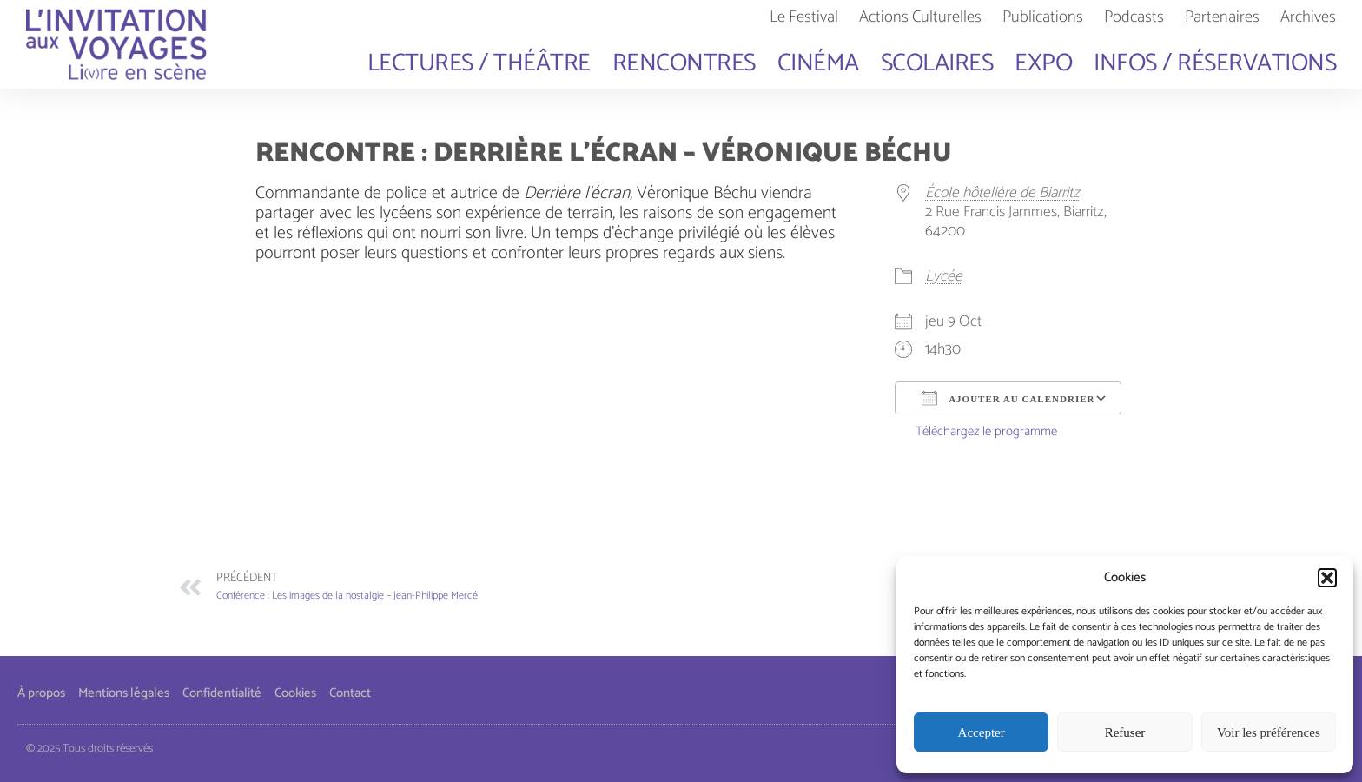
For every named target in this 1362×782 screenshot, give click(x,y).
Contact (350, 693)
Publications (1042, 17)
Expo (1043, 63)
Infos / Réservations (1215, 63)
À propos (41, 693)
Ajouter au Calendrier (1008, 398)
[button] (1327, 577)
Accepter (981, 732)
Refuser (1125, 732)
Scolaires (937, 63)
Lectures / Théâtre (479, 63)
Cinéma (818, 63)
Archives (1308, 17)
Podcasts (1134, 17)
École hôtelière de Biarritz (1002, 193)
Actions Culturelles (920, 17)
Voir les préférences (1268, 732)
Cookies (295, 693)
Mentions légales (123, 693)
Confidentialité (221, 693)
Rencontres (684, 63)
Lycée (943, 276)
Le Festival (804, 17)
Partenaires (1222, 17)
